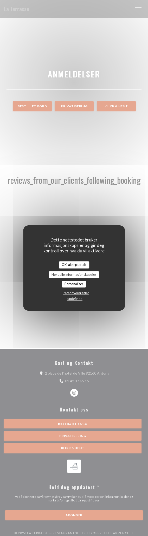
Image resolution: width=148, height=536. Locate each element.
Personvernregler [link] (76, 293)
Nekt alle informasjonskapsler (74, 274)
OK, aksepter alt (74, 265)
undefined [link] (74, 299)
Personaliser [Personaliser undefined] (74, 284)
